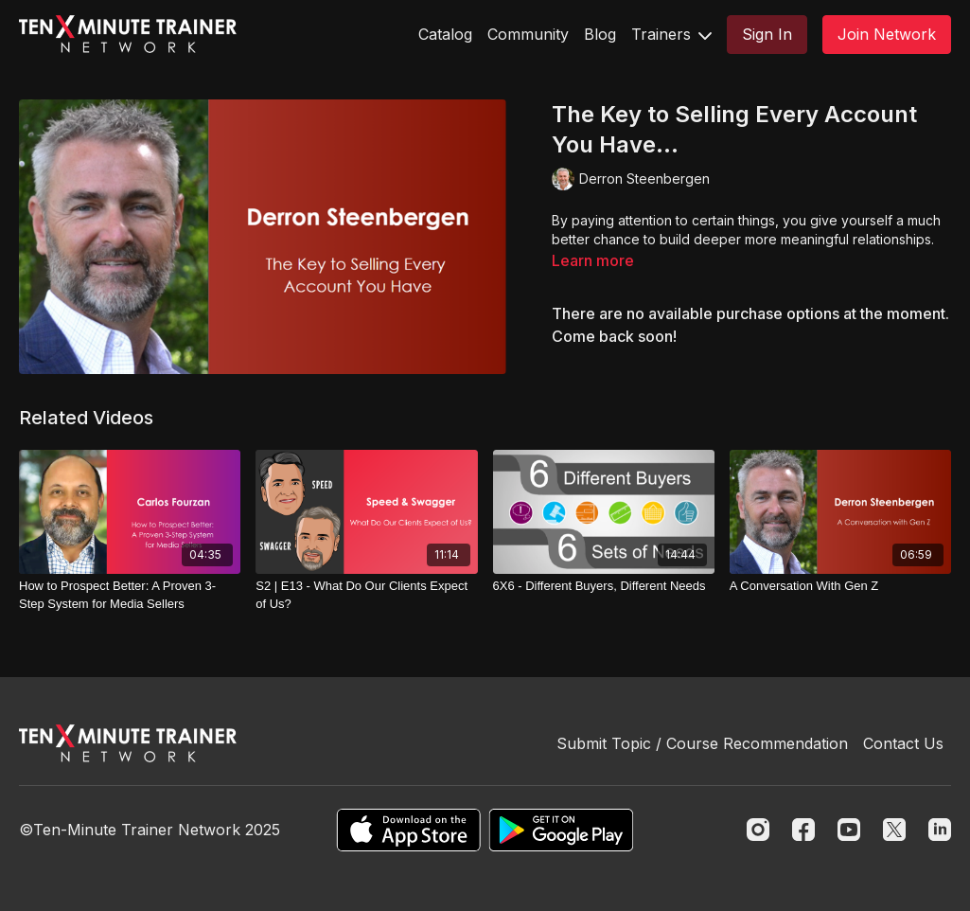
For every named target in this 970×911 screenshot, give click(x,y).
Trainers (671, 34)
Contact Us (903, 743)
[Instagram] (758, 829)
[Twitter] (894, 829)
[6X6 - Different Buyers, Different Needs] (603, 586)
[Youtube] (849, 829)
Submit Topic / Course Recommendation (702, 743)
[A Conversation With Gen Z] (840, 586)
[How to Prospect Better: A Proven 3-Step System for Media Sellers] (129, 595)
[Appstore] (408, 830)
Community (528, 34)
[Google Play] (561, 830)
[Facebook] (803, 829)
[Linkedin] (939, 829)
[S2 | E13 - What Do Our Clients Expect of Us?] (366, 595)
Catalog (445, 34)
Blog (600, 34)
